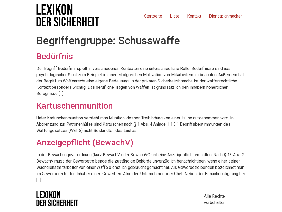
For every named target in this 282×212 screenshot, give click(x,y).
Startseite (153, 16)
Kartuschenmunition (74, 106)
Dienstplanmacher (225, 16)
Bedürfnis (54, 56)
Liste (174, 16)
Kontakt (194, 16)
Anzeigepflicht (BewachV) (85, 142)
